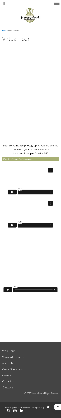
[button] (4, 4)
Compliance (37, 407)
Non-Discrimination (21, 407)
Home (5, 30)
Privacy (8, 407)
